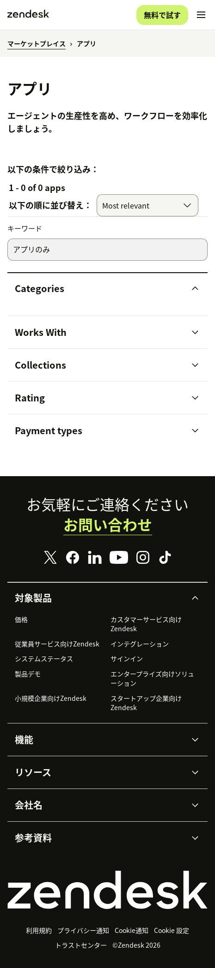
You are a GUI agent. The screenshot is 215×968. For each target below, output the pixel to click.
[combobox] (147, 205)
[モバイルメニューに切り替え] (201, 15)
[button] (99, 288)
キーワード (24, 228)
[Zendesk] (107, 890)
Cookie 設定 (171, 930)
